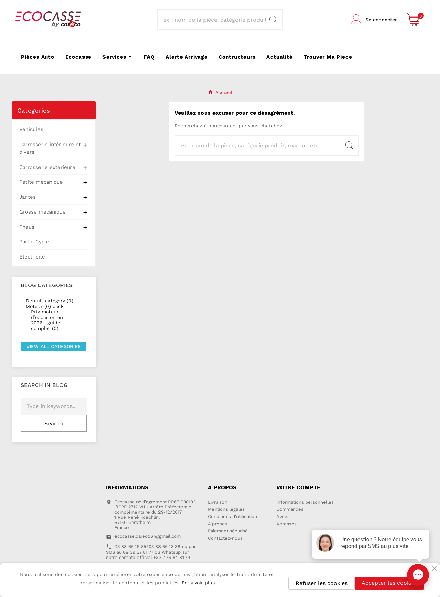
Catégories (33, 110)
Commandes (290, 509)
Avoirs (283, 516)
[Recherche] (214, 19)
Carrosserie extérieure (47, 167)
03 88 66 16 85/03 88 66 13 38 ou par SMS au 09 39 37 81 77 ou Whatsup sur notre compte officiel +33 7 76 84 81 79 (151, 552)
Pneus (26, 227)
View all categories (53, 346)
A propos (217, 523)
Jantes (27, 197)
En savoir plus (198, 582)
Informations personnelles (305, 502)
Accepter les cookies (389, 582)
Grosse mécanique (42, 212)
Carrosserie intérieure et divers (50, 148)
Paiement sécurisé (228, 530)
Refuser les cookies (322, 583)
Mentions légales (226, 509)
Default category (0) (49, 300)
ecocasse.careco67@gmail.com (147, 536)
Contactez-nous (225, 538)
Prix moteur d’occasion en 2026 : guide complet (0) (47, 320)
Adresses (286, 523)
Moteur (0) (38, 306)
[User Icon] (374, 19)
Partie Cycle (34, 242)
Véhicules (31, 129)
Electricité (32, 257)
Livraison (217, 502)
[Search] (273, 19)
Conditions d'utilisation (232, 516)
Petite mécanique (41, 182)
